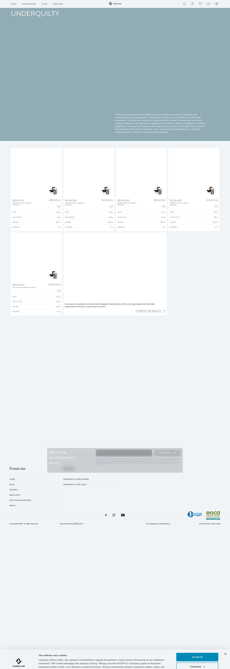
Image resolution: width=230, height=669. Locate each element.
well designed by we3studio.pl (158, 619)
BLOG (11, 580)
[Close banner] (225, 639)
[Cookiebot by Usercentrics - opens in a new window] (19, 663)
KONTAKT (13, 585)
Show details (45, 663)
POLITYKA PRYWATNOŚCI (20, 596)
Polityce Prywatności (103, 511)
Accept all (197, 641)
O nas (12, 575)
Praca (12, 601)
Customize (197, 651)
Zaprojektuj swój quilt (75, 580)
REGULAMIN (14, 591)
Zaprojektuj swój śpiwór (76, 575)
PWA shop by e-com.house (210, 619)
